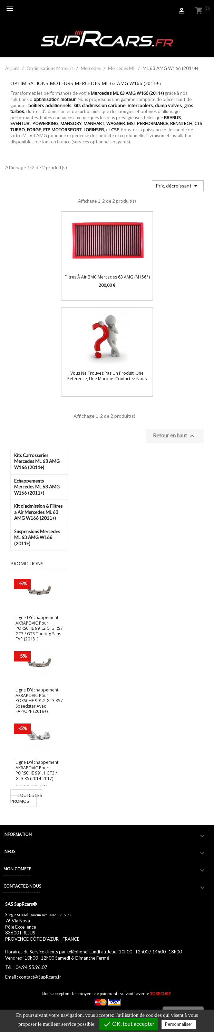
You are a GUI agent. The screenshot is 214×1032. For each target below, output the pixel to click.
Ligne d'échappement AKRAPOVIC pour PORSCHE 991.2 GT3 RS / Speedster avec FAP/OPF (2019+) (39, 700)
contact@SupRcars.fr (40, 977)
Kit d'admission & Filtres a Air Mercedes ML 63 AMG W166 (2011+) (38, 512)
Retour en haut (174, 436)
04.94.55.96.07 (31, 967)
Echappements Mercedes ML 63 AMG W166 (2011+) (37, 487)
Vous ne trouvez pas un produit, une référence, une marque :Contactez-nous (107, 375)
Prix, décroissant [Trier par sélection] (178, 186)
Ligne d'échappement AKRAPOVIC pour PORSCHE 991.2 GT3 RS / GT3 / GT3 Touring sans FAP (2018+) (39, 628)
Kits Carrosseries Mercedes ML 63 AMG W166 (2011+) (37, 461)
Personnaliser (178, 1024)
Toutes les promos (26, 798)
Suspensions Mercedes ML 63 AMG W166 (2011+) (37, 537)
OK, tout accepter (129, 1024)
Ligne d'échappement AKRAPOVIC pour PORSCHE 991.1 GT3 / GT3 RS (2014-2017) (37, 770)
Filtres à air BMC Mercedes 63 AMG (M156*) (107, 277)
